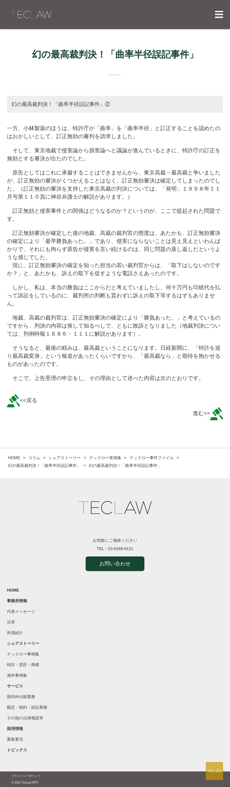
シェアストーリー (23, 643)
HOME (13, 590)
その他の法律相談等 (25, 718)
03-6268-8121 (120, 548)
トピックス (17, 750)
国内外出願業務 (21, 696)
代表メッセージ (21, 611)
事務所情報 (17, 600)
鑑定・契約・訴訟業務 (27, 707)
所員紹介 (15, 632)
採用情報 (15, 728)
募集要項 (15, 739)
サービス (15, 686)
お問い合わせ (115, 564)
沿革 (11, 622)
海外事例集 (17, 675)
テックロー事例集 (23, 654)
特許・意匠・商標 (23, 664)
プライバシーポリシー (26, 776)
